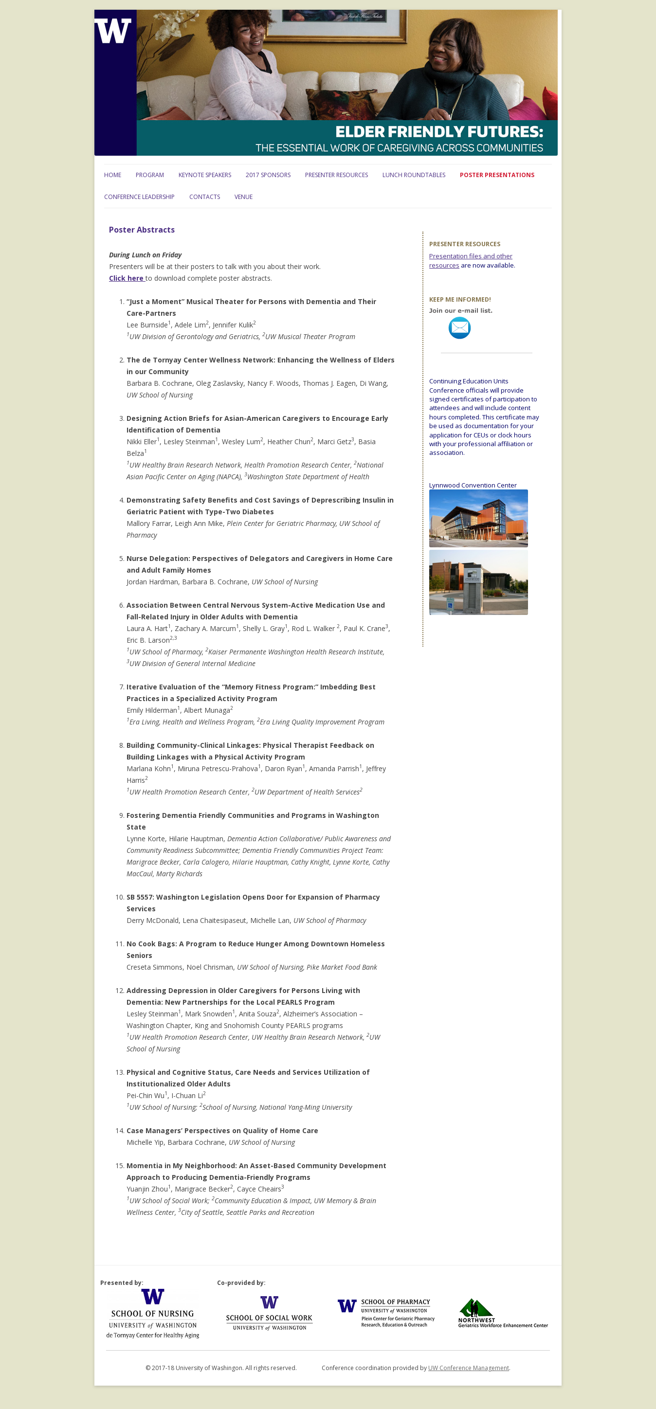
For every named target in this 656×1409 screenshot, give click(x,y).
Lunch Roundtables (414, 175)
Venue (244, 197)
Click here (127, 278)
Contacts (204, 197)
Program (150, 175)
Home (112, 175)
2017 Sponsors (268, 175)
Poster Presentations (497, 175)
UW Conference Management (468, 1368)
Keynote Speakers (205, 175)
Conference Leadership (139, 197)
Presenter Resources (336, 175)
